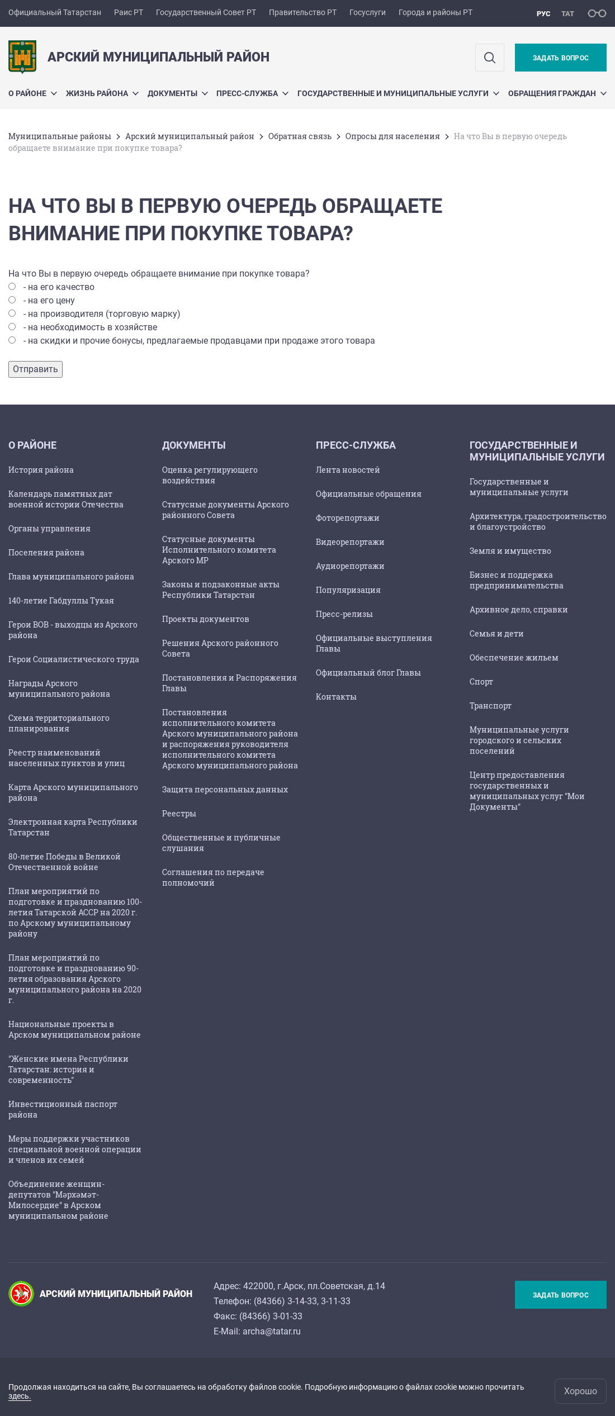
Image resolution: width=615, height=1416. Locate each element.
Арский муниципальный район (189, 136)
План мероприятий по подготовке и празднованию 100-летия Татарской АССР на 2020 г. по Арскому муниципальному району (75, 912)
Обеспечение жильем (514, 657)
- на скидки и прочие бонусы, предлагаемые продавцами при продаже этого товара (199, 340)
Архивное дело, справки (519, 609)
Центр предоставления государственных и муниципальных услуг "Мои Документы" (527, 790)
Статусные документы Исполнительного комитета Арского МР (219, 550)
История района (41, 469)
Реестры (179, 813)
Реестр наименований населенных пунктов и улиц (66, 757)
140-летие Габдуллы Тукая (61, 600)
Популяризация (348, 590)
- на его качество (58, 287)
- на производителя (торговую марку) (102, 313)
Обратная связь (300, 136)
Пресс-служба (252, 93)
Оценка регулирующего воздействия (210, 475)
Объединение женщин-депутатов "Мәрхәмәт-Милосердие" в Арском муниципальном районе (58, 1200)
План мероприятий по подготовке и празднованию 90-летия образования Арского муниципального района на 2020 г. (74, 978)
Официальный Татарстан (54, 12)
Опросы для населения (393, 136)
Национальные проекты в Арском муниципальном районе (74, 1029)
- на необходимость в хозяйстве (90, 327)
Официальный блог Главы (368, 672)
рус (544, 13)
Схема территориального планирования (59, 723)
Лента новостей (348, 469)
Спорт (481, 681)
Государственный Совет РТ (206, 12)
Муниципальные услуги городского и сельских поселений (519, 740)
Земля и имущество (510, 550)
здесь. (19, 1395)
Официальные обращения (369, 493)
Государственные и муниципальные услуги (398, 93)
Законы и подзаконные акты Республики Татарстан (221, 589)
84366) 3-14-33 (287, 1301)
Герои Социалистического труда (73, 659)
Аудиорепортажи (350, 565)
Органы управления (49, 528)
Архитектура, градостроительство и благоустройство (538, 521)
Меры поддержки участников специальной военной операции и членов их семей (74, 1149)
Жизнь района (102, 93)
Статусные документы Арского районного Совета (225, 509)
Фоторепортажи (348, 517)
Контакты (336, 696)
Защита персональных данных (225, 789)
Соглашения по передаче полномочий (213, 877)
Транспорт (491, 705)
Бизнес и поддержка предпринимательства (517, 580)
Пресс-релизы (344, 614)
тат (567, 13)
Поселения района (46, 552)
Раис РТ (128, 12)
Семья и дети (497, 633)
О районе (32, 93)
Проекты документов (205, 619)
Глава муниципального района (71, 576)
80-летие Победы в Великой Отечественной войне (64, 861)
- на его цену (49, 300)
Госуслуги (367, 12)
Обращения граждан (557, 93)
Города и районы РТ (435, 12)
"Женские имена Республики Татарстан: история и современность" (68, 1069)
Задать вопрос (561, 58)
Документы (178, 93)
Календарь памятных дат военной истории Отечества (66, 499)
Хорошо (580, 1391)
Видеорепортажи (350, 541)
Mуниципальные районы (59, 136)
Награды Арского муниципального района (59, 688)
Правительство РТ (303, 12)
